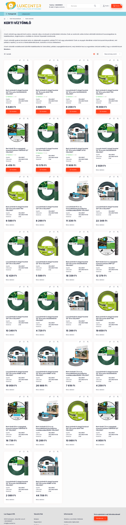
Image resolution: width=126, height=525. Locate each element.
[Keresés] (95, 6)
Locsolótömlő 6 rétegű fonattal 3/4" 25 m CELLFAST (107, 207)
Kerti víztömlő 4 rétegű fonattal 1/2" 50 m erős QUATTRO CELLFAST (107, 92)
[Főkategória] (4, 19)
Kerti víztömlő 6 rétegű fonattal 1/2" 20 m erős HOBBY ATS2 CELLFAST (77, 150)
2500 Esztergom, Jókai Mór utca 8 (14, 519)
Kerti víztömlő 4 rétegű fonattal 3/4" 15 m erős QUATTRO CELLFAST (17, 208)
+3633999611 (8, 521)
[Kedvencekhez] (24, 60)
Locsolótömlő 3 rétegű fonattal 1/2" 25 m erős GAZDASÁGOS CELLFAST (47, 318)
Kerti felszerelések (15, 18)
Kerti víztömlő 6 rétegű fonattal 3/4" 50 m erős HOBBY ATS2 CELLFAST (47, 483)
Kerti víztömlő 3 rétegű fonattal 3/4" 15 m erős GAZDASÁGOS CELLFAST (17, 92)
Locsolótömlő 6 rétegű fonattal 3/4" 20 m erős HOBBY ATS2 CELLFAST (17, 373)
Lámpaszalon (26, 14)
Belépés (36, 519)
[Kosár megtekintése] (116, 6)
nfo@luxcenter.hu (59, 7)
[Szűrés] (2, 35)
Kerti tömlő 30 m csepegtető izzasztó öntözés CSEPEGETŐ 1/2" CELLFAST (16, 428)
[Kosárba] (13, 111)
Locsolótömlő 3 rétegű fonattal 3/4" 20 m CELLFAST (47, 207)
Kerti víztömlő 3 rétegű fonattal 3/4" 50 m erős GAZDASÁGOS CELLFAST (77, 263)
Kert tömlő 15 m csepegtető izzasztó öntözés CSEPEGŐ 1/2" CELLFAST (17, 150)
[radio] (97, 54)
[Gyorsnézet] (28, 60)
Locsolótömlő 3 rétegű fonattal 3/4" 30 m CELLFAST (17, 262)
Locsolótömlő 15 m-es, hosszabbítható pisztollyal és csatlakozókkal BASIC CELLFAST (77, 208)
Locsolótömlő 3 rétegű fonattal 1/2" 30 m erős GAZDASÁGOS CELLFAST (77, 92)
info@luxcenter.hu (9, 523)
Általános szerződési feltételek (73, 519)
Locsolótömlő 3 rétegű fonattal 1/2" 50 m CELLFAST (47, 149)
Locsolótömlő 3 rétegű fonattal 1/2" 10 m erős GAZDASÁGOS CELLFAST (17, 483)
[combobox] (83, 6)
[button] (11, 14)
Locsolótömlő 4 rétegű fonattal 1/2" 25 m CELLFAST (47, 262)
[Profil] (106, 6)
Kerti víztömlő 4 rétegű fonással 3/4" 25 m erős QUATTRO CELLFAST (77, 428)
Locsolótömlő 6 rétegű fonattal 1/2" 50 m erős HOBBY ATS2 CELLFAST (47, 373)
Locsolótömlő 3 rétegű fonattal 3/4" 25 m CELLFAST (17, 317)
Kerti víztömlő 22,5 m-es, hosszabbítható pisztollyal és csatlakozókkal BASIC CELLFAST (47, 428)
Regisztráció (38, 522)
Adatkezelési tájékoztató (71, 522)
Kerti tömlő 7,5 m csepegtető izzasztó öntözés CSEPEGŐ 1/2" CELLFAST (107, 428)
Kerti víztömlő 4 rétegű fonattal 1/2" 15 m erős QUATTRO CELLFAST (47, 92)
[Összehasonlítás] (20, 60)
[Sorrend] (112, 54)
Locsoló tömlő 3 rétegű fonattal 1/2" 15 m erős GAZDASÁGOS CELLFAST (107, 150)
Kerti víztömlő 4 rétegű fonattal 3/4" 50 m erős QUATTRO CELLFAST (107, 318)
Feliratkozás (99, 518)
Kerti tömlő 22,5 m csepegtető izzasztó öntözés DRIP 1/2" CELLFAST (106, 263)
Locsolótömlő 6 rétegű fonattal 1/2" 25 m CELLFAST (77, 317)
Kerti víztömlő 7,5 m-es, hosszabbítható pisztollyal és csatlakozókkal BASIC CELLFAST (77, 373)
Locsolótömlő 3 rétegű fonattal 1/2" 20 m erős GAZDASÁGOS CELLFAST (107, 373)
